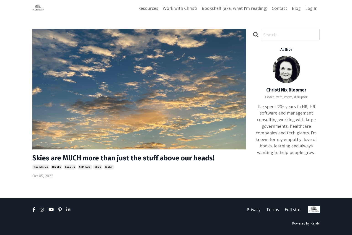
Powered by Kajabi (306, 223)
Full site (292, 209)
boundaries (41, 167)
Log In (311, 8)
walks (108, 167)
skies (98, 167)
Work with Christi (180, 8)
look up (70, 167)
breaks (56, 167)
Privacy (254, 209)
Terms (272, 209)
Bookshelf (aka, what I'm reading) (234, 8)
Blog (296, 8)
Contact (279, 8)
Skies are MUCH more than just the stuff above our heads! (123, 158)
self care (85, 167)
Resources (148, 8)
